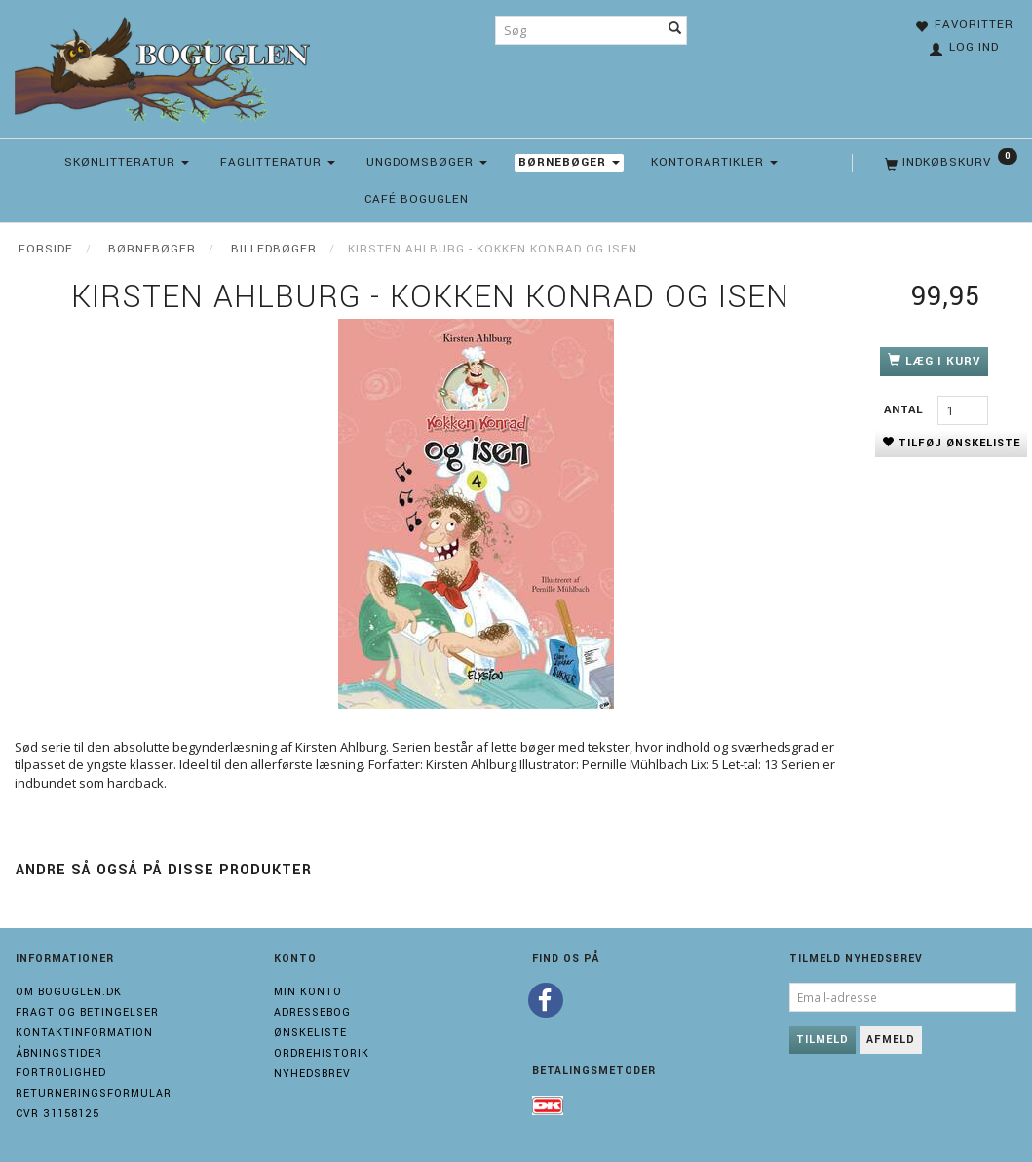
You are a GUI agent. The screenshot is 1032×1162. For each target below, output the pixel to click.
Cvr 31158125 (57, 1113)
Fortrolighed (61, 1072)
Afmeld (890, 1039)
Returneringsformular (94, 1093)
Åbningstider (59, 1053)
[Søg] (675, 30)
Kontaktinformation (84, 1033)
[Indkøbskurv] (949, 163)
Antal (906, 410)
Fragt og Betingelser (87, 1012)
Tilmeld (822, 1039)
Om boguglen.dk (69, 992)
